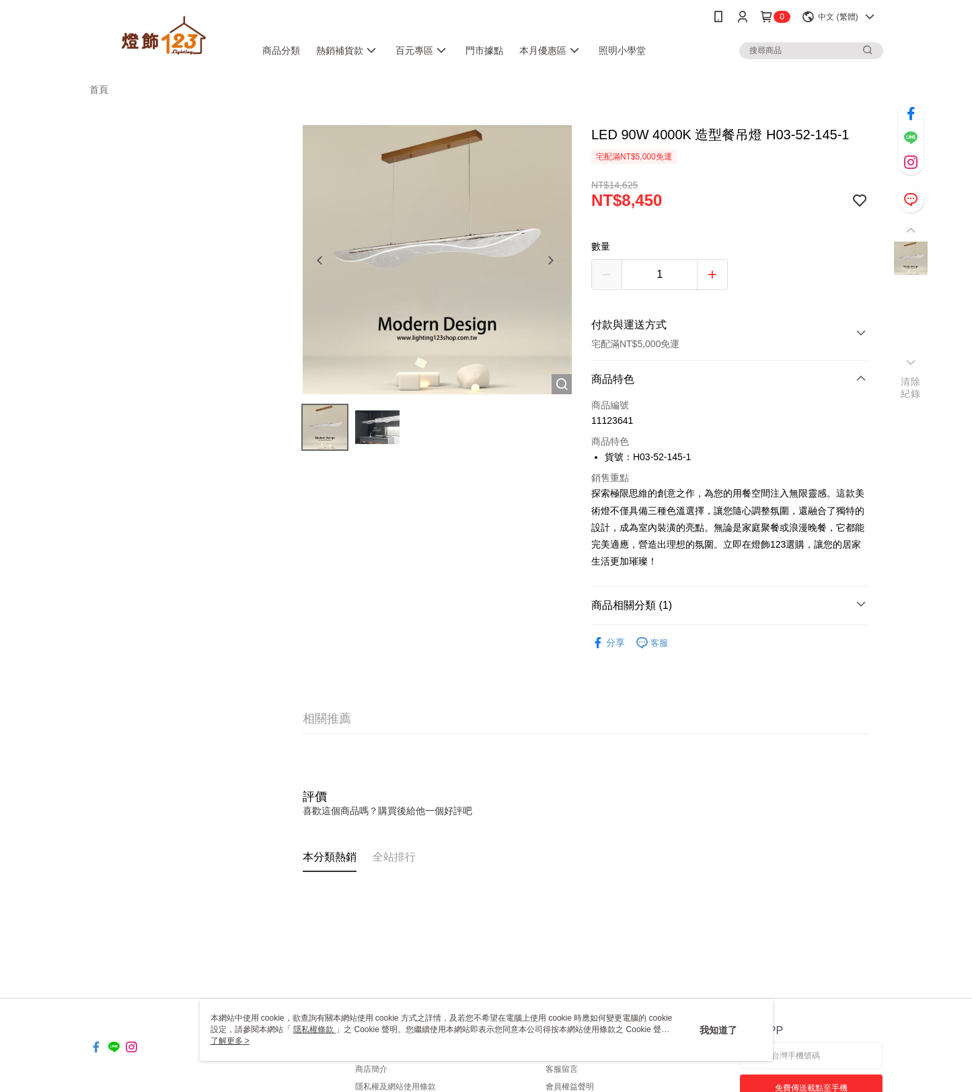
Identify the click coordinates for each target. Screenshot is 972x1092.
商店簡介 (371, 1069)
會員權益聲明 (570, 1086)
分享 (608, 643)
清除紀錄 (910, 387)
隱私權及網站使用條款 (395, 1086)
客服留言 (562, 1069)
